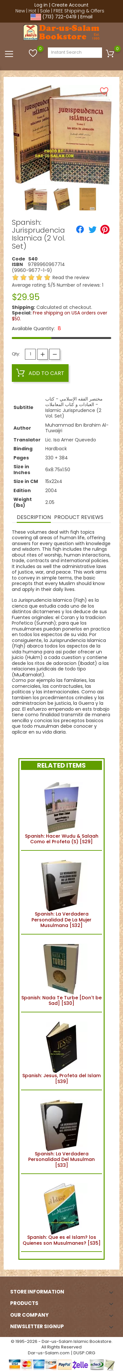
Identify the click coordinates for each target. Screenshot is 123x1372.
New (20, 11)
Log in (41, 5)
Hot (32, 11)
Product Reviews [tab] (78, 517)
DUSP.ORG (84, 1353)
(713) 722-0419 (59, 16)
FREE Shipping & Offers (78, 11)
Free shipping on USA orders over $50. (59, 316)
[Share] (80, 229)
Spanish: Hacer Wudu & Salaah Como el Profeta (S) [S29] (61, 811)
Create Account (70, 5)
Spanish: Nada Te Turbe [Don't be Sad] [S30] (61, 973)
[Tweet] (92, 229)
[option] (36, 199)
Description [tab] (34, 517)
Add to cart (40, 373)
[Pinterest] (105, 229)
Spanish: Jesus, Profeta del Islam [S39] (61, 1051)
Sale (45, 11)
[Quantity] (30, 354)
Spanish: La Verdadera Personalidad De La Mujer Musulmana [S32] (61, 892)
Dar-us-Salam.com (49, 1353)
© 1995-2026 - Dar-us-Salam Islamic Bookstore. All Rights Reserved (62, 1344)
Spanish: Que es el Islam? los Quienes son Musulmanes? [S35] (62, 1212)
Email (86, 16)
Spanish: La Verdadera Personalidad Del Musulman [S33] (61, 1132)
